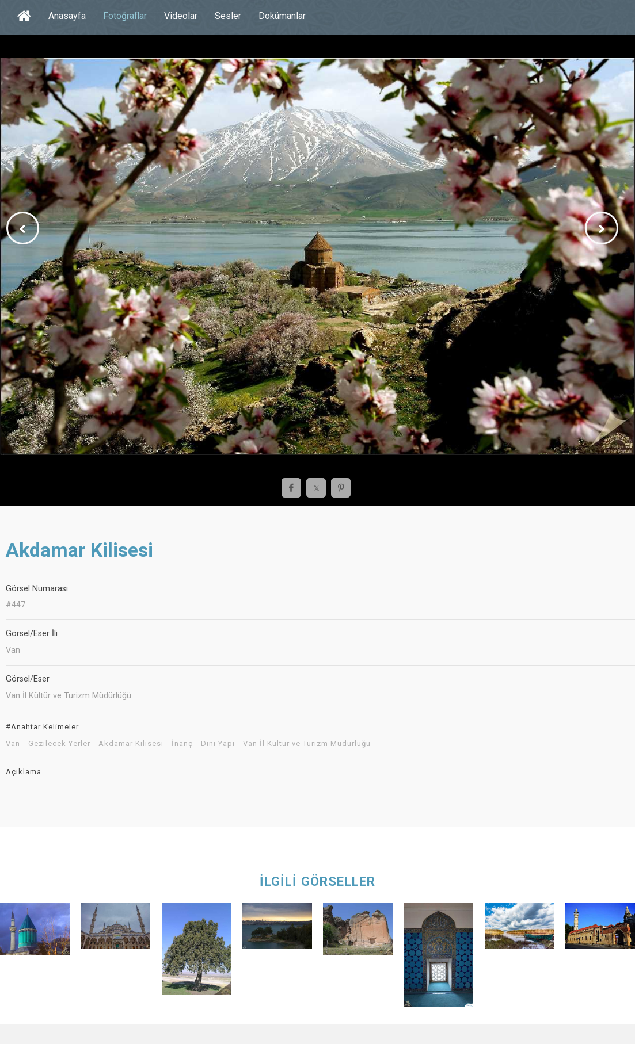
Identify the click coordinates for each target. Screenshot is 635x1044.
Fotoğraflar (125, 15)
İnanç (182, 744)
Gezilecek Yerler (59, 744)
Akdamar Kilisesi (130, 744)
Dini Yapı (218, 744)
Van (13, 744)
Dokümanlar (282, 15)
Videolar (180, 15)
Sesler (228, 15)
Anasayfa (67, 15)
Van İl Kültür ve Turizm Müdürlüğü (307, 744)
